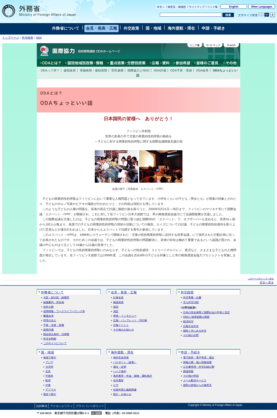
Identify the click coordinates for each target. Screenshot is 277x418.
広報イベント (121, 325)
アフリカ (50, 389)
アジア (49, 362)
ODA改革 (202, 70)
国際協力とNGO (138, 70)
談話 (115, 307)
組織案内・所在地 (53, 302)
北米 (48, 371)
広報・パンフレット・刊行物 (130, 320)
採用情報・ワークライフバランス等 (64, 311)
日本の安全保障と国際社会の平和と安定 (206, 312)
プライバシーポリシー (90, 406)
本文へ (161, 6)
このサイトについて (55, 343)
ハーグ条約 (119, 371)
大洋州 (49, 367)
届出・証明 (119, 367)
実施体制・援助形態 (93, 70)
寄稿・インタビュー (125, 316)
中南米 (49, 376)
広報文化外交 (191, 326)
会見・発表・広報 (101, 28)
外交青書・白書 (192, 297)
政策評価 (48, 329)
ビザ (115, 385)
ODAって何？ (50, 70)
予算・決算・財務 (53, 325)
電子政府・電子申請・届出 (198, 357)
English (233, 6)
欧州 (48, 380)
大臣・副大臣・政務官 (56, 297)
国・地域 (153, 28)
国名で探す (49, 394)
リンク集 (212, 6)
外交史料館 (49, 338)
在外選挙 (118, 380)
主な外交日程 (191, 302)
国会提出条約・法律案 (56, 334)
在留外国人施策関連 (125, 389)
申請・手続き (213, 28)
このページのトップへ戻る (261, 278)
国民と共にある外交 (194, 330)
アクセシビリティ (61, 406)
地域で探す (49, 357)
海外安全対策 (121, 357)
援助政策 (70, 70)
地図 (98, 413)
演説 (115, 311)
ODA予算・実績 (181, 70)
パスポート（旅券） (125, 362)
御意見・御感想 (177, 6)
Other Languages (261, 6)
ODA (39, 37)
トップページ (10, 37)
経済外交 (188, 321)
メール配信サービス (194, 380)
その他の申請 (191, 376)
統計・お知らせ (122, 394)
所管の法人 (49, 320)
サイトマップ (197, 6)
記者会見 (118, 297)
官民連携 (117, 70)
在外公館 (48, 307)
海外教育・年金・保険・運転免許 (132, 376)
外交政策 (131, 28)
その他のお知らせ (123, 329)
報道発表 (118, 302)
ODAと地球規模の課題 (196, 317)
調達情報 (188, 371)
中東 (48, 385)
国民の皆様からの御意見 (197, 385)
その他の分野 (191, 335)
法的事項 (41, 406)
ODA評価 (159, 70)
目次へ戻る (267, 282)
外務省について (65, 28)
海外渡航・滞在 (181, 28)
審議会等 (48, 316)
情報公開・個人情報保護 (197, 362)
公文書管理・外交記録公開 (198, 367)
